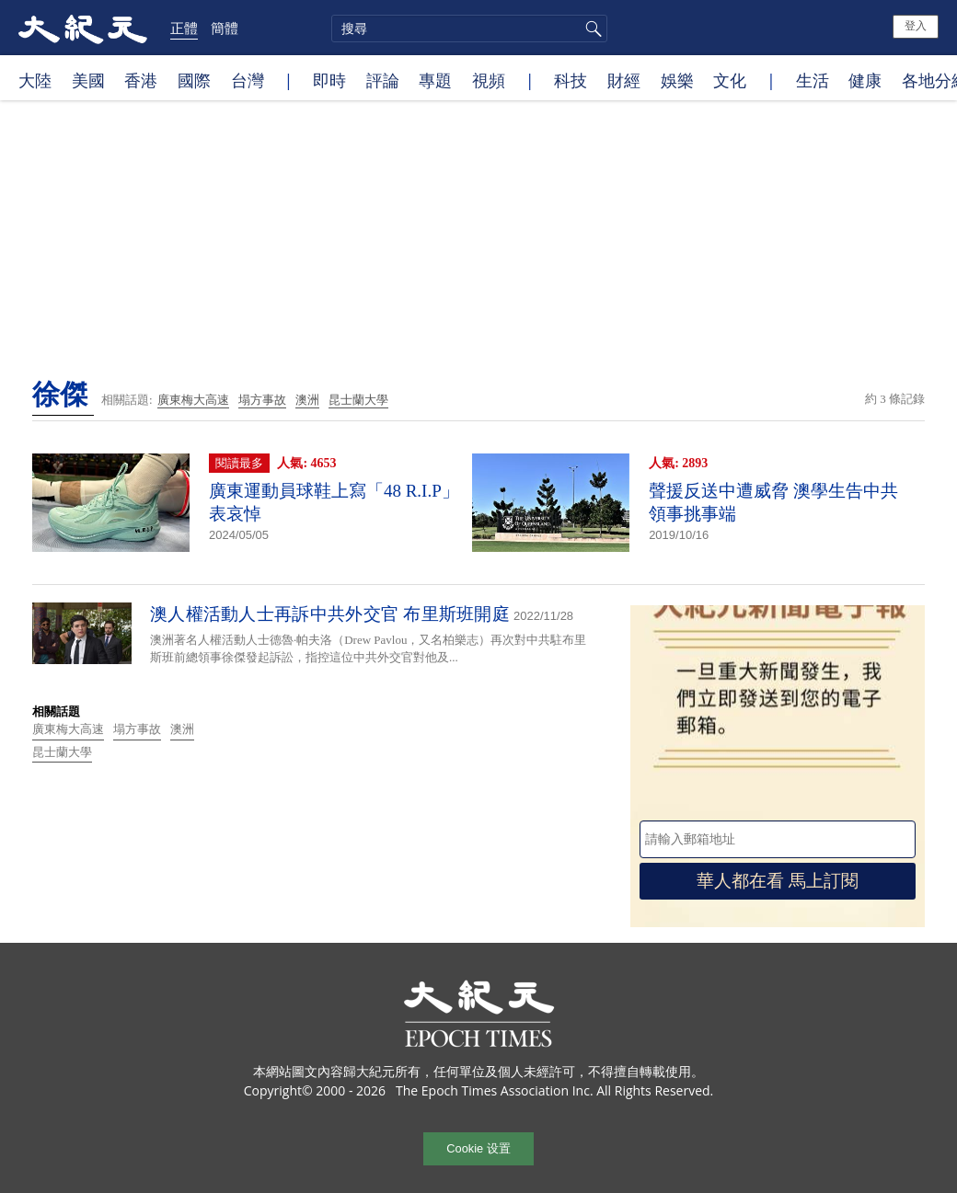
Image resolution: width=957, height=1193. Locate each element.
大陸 (35, 80)
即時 (329, 80)
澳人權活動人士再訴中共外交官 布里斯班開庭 (330, 614)
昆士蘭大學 (358, 400)
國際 (194, 80)
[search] (469, 28)
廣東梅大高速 (193, 400)
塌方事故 (262, 400)
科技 (570, 80)
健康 (865, 80)
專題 (435, 80)
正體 (184, 27)
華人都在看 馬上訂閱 (778, 880)
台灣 (247, 80)
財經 (623, 80)
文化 (729, 80)
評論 (382, 80)
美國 (88, 80)
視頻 (488, 80)
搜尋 (591, 28)
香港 (140, 80)
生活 (812, 80)
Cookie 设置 (478, 1148)
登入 (916, 25)
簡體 (224, 27)
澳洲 (307, 400)
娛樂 (677, 80)
